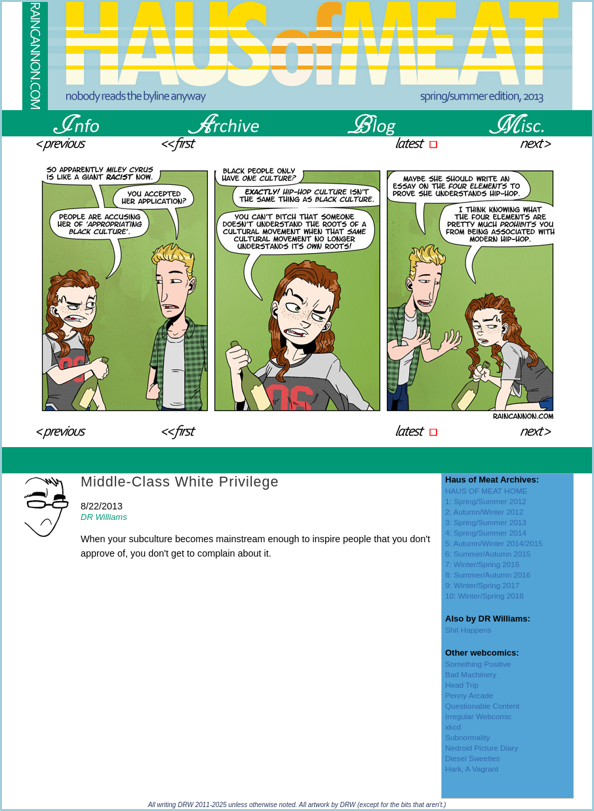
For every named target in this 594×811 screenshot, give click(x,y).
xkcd (453, 726)
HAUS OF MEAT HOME (486, 490)
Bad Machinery (470, 674)
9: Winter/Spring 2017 (482, 585)
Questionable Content (482, 706)
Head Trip (462, 685)
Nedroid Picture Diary (481, 747)
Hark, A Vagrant (471, 768)
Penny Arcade (469, 695)
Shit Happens (468, 629)
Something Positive (478, 664)
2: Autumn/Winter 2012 (484, 511)
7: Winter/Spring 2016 (482, 564)
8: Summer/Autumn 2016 (487, 574)
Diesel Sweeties (472, 758)
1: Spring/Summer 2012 (485, 501)
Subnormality (467, 737)
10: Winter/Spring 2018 (484, 595)
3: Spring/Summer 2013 (485, 522)
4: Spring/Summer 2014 (485, 532)
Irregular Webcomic (478, 716)
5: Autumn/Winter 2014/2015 (494, 543)
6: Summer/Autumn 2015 (487, 553)
